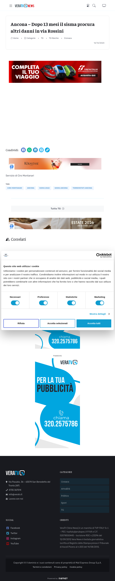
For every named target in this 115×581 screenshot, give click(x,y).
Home (15, 38)
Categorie (29, 38)
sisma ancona (61, 188)
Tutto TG (57, 208)
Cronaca (68, 38)
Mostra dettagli (98, 314)
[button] (94, 6)
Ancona (30, 188)
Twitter (11, 530)
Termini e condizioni (42, 564)
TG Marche (54, 38)
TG (42, 38)
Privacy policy (60, 564)
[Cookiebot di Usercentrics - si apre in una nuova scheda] (98, 255)
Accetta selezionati (57, 323)
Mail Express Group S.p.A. (89, 560)
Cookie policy (76, 564)
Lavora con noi (14, 496)
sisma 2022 (44, 188)
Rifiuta (21, 323)
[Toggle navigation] (11, 5)
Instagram (13, 536)
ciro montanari (14, 188)
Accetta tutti (93, 323)
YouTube (12, 541)
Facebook (13, 525)
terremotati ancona (82, 188)
